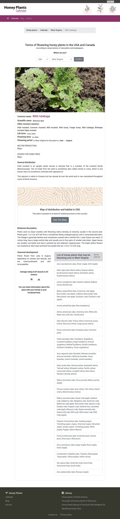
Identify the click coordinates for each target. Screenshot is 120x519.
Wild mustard (52, 127)
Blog (22, 18)
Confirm (78, 59)
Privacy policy (66, 515)
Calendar (15, 18)
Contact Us (110, 1)
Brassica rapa (38, 121)
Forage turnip (75, 127)
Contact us (52, 515)
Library (29, 18)
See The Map (60, 219)
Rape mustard (30, 130)
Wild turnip (63, 127)
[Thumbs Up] (38, 279)
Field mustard (23, 127)
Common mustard (37, 127)
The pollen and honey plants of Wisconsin (79, 501)
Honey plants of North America (75, 497)
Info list (9, 505)
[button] (21, 89)
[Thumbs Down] (31, 279)
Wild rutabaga (88, 127)
